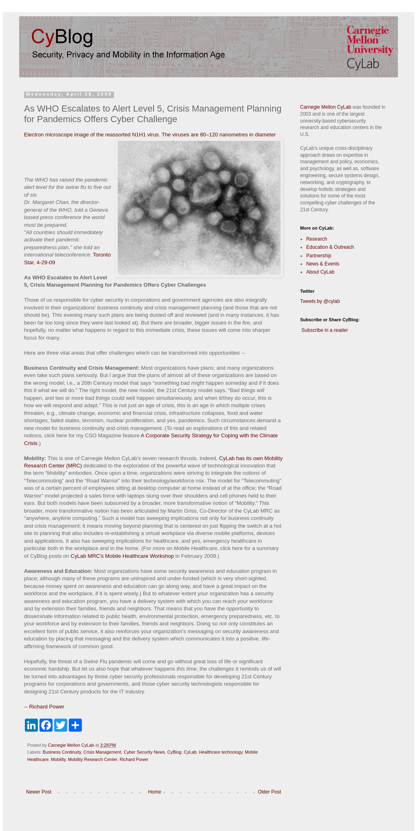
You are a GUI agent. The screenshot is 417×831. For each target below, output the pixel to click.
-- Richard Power (44, 707)
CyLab (190, 752)
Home (154, 792)
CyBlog (174, 752)
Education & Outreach (330, 247)
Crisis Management (102, 752)
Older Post (269, 792)
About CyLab (320, 272)
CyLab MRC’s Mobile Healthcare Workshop (122, 556)
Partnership (318, 256)
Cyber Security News (144, 752)
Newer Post (38, 792)
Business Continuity (62, 752)
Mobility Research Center (92, 759)
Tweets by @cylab (320, 301)
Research (316, 239)
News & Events (322, 264)
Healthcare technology (221, 752)
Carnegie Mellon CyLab (325, 107)
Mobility (58, 759)
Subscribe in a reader (324, 330)
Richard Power (134, 759)
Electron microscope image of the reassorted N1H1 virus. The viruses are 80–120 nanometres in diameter (150, 135)
